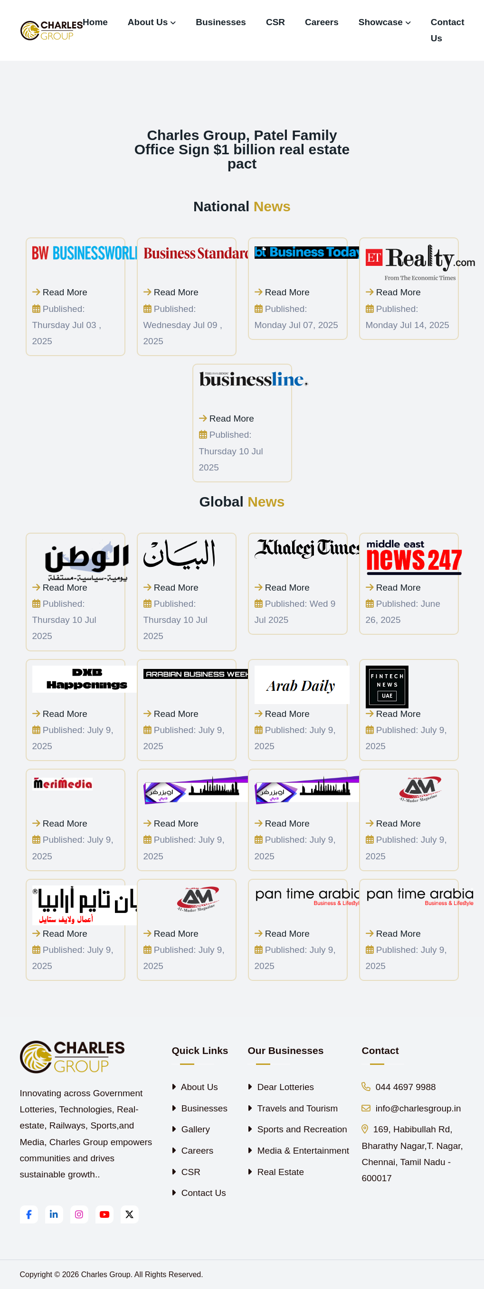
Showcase (381, 22)
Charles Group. (107, 1274)
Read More (59, 292)
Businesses (221, 22)
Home (95, 22)
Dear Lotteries (280, 1087)
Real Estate (275, 1172)
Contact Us (448, 30)
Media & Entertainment (298, 1151)
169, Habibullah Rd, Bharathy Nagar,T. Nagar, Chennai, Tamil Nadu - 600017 (412, 1153)
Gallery (190, 1129)
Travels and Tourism (292, 1108)
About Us (148, 22)
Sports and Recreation (297, 1129)
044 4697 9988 (398, 1087)
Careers (322, 22)
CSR (275, 22)
